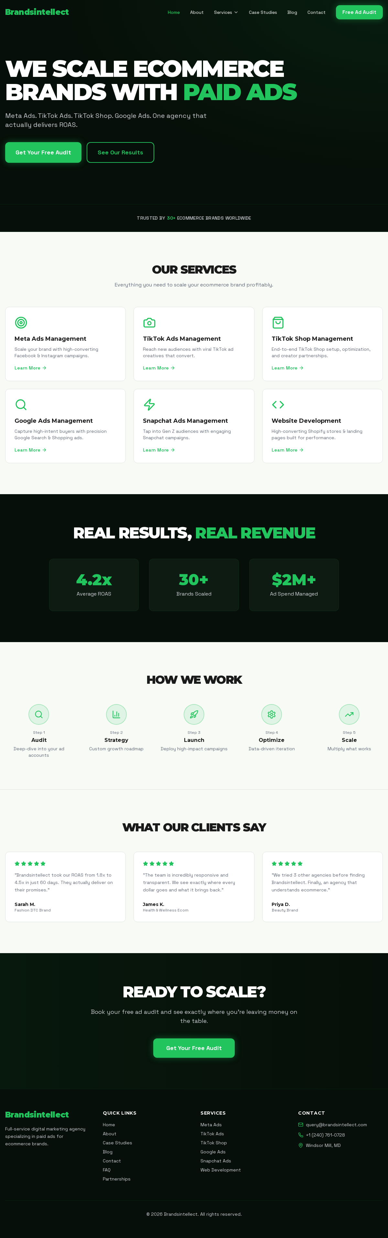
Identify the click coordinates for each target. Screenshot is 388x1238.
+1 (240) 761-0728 (321, 1135)
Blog (292, 12)
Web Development (220, 1170)
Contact (316, 12)
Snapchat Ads (215, 1161)
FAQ (107, 1170)
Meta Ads (211, 1125)
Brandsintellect (37, 12)
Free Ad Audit (359, 12)
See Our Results (120, 152)
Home (174, 12)
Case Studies (263, 12)
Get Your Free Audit (43, 152)
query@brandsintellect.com (332, 1125)
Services (226, 12)
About (197, 12)
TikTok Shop (213, 1143)
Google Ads (213, 1152)
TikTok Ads (212, 1134)
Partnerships (117, 1179)
